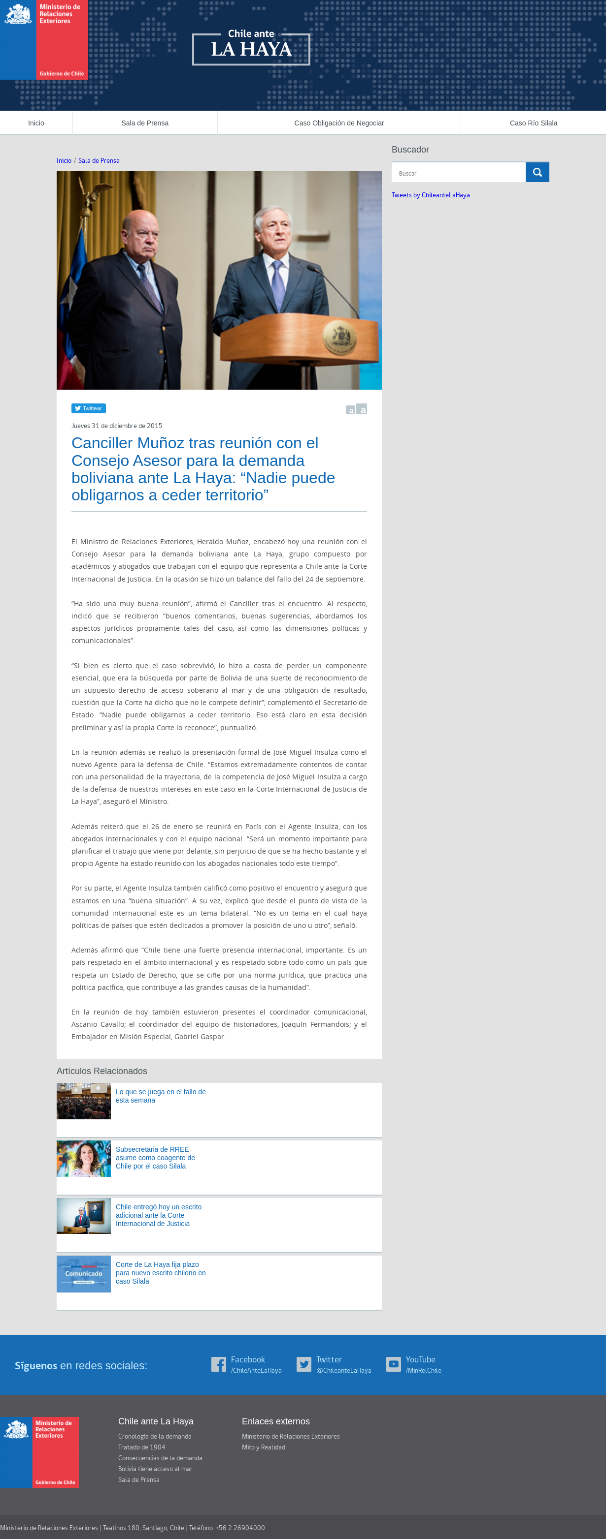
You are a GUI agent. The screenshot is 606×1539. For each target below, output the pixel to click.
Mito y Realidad (263, 1447)
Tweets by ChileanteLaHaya (431, 195)
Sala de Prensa (144, 123)
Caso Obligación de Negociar (339, 123)
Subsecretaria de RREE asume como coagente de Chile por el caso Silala (155, 1157)
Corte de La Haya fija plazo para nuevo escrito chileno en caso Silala (161, 1273)
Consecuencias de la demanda (160, 1458)
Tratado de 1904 (142, 1447)
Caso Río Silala (534, 123)
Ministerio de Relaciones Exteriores (291, 1437)
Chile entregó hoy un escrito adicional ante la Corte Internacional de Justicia (159, 1215)
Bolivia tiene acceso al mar (155, 1469)
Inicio (36, 123)
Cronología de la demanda (155, 1437)
